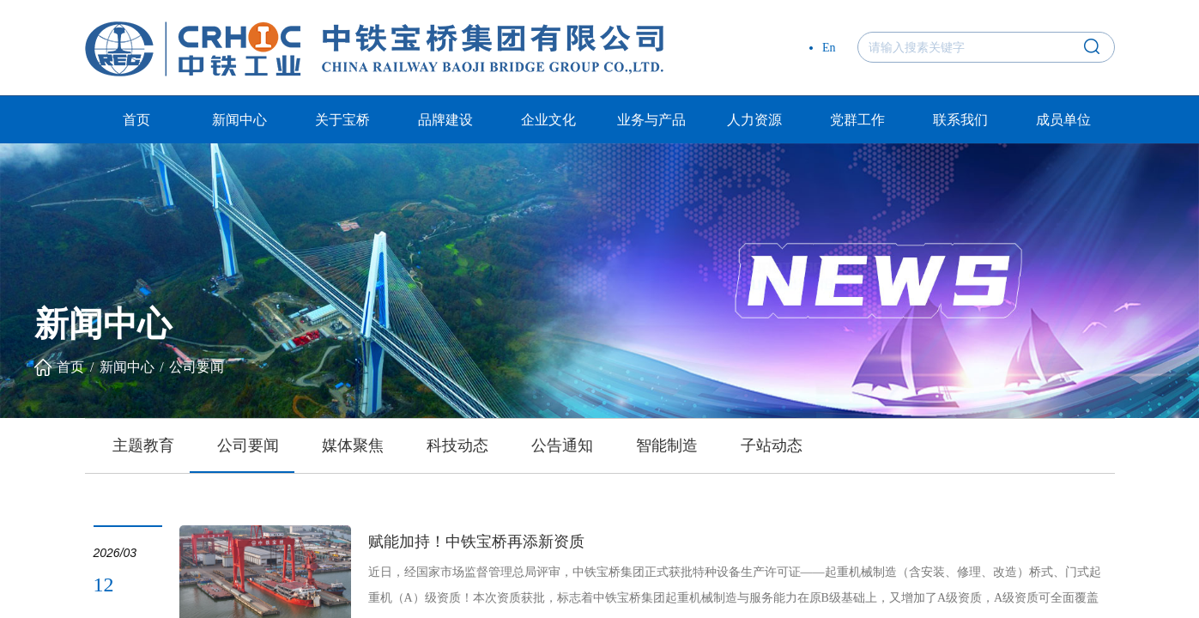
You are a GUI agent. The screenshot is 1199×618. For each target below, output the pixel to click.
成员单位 (1063, 119)
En (829, 47)
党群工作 (857, 119)
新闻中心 (239, 119)
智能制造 (667, 445)
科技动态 (457, 445)
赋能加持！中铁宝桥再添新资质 (476, 542)
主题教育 (143, 445)
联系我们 (960, 119)
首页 (136, 119)
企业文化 (548, 119)
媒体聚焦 (353, 445)
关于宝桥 (342, 119)
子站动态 (771, 445)
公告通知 (562, 445)
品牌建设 (445, 119)
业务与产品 (651, 119)
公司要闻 (196, 367)
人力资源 (754, 119)
